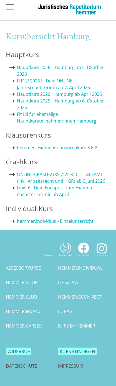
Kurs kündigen (77, 351)
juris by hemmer (76, 326)
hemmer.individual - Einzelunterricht (55, 221)
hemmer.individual (80, 268)
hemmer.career (24, 326)
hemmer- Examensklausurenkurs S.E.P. (58, 148)
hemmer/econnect (80, 297)
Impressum (70, 366)
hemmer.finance (25, 311)
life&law (68, 282)
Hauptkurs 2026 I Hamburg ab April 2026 (59, 94)
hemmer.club (21, 297)
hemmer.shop (22, 282)
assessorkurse (23, 268)
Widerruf (18, 351)
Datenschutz (21, 366)
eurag (65, 311)
